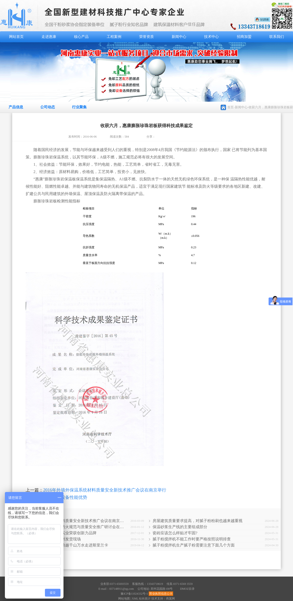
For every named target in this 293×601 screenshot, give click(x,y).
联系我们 (276, 37)
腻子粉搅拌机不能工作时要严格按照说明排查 (192, 539)
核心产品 (81, 37)
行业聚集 (79, 107)
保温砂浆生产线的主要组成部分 (180, 527)
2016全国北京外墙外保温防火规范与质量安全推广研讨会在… (71, 527)
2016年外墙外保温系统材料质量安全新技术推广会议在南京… (71, 521)
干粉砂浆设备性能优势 (65, 497)
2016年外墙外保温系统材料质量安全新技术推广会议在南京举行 (104, 490)
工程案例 (114, 37)
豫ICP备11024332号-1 (134, 593)
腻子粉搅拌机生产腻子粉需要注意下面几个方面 (194, 545)
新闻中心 (179, 37)
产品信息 (16, 107)
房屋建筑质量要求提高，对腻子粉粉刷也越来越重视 (197, 521)
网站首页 (16, 37)
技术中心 (211, 37)
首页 (230, 107)
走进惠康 (49, 37)
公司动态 (47, 107)
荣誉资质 (146, 37)
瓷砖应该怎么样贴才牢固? (175, 533)
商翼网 (170, 598)
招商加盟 (244, 37)
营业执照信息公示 (161, 593)
